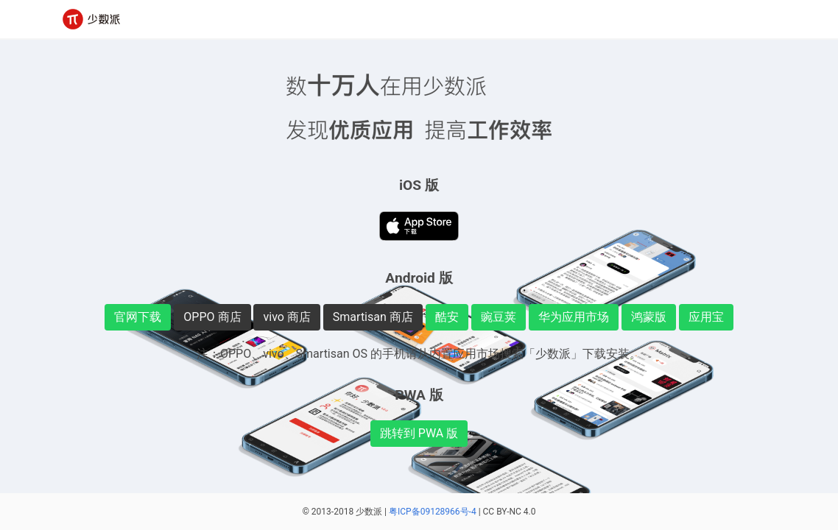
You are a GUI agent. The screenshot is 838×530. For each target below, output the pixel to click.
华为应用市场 (573, 317)
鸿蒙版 (648, 317)
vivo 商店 (286, 317)
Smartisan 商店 (373, 317)
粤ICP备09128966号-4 (432, 511)
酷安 (447, 317)
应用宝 (706, 317)
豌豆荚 (498, 317)
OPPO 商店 (212, 317)
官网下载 (137, 317)
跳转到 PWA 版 (419, 433)
